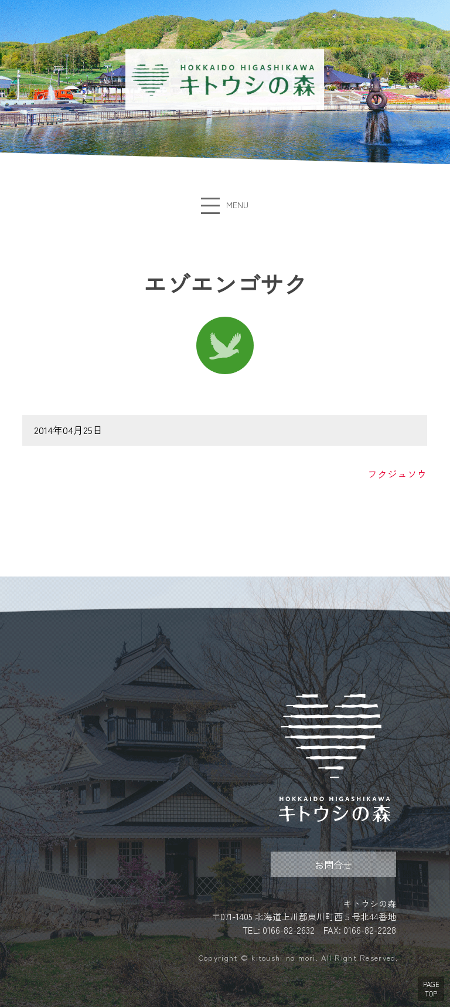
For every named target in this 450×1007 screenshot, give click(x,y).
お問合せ (333, 864)
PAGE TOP (431, 988)
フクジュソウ (398, 474)
